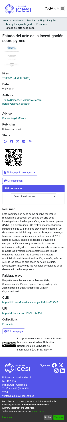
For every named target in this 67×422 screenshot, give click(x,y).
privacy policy (38, 411)
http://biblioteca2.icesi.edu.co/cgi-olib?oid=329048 (30, 302)
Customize (7, 417)
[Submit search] (46, 8)
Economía (41, 24)
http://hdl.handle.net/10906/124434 (22, 313)
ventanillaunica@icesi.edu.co (18, 395)
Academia (17, 20)
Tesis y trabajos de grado (19, 24)
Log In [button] (55, 8)
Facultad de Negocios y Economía (42, 20)
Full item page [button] (13, 331)
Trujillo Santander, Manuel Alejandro (22, 100)
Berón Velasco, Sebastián (16, 103)
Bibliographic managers (18, 172)
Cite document (13, 180)
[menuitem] (50, 8)
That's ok (58, 417)
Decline (47, 417)
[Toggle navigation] (63, 8)
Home (5, 20)
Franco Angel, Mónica (14, 118)
